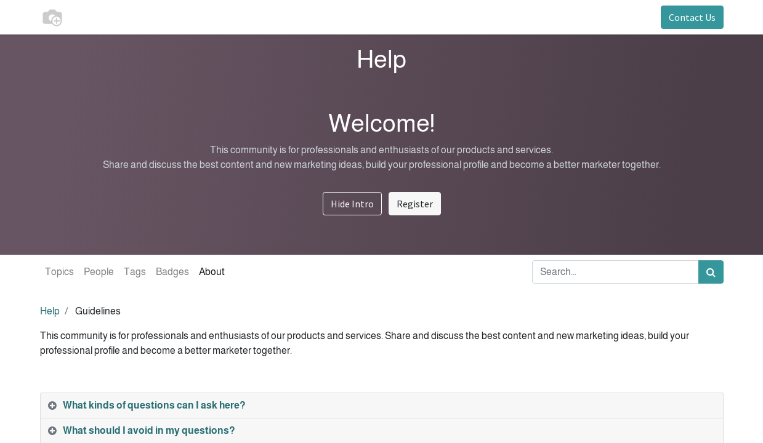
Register (415, 204)
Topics (59, 271)
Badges (172, 271)
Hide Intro (352, 204)
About (212, 271)
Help (50, 311)
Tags (135, 271)
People (99, 271)
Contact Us (692, 17)
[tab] (382, 405)
